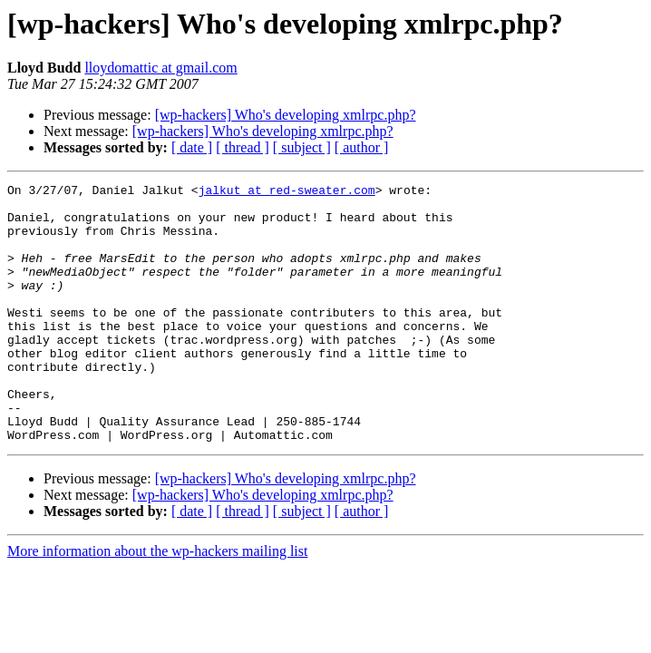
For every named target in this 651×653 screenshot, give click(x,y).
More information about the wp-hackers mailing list (157, 602)
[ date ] (191, 147)
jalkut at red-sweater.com (287, 192)
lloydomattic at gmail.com (160, 67)
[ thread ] (242, 147)
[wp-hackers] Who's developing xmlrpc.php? (285, 114)
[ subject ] (302, 147)
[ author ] (362, 147)
